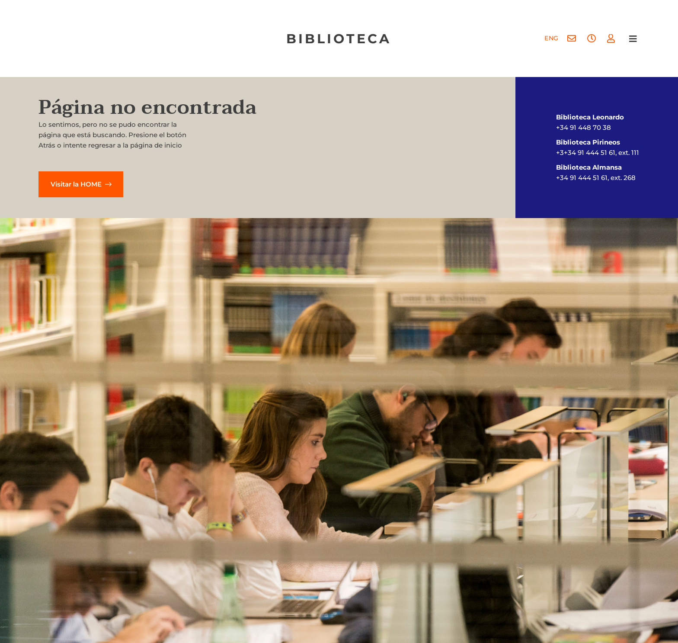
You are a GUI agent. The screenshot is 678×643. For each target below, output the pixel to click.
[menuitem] (551, 39)
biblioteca (338, 39)
